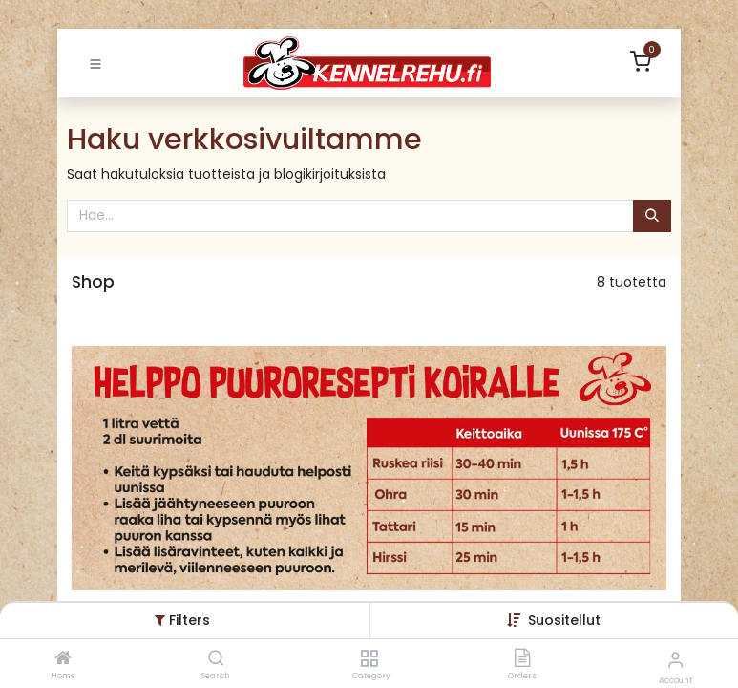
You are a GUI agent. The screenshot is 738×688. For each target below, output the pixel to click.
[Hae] (652, 216)
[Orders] (522, 659)
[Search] (216, 659)
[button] (564, 620)
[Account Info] (675, 660)
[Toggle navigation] (95, 63)
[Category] (369, 659)
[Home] (63, 659)
